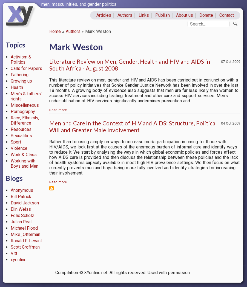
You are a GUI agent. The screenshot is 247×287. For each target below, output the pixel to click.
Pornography (23, 111)
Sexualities (21, 135)
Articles (103, 15)
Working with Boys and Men (25, 163)
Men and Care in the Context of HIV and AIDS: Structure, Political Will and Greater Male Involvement (133, 126)
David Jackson (25, 203)
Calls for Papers (26, 68)
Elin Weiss (21, 209)
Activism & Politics (21, 59)
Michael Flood (24, 228)
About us (184, 15)
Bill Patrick (21, 196)
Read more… (59, 110)
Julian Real (21, 221)
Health (17, 87)
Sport (16, 142)
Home (55, 31)
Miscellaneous (25, 105)
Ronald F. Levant (26, 240)
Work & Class (24, 154)
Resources (21, 129)
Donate (206, 15)
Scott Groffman (25, 247)
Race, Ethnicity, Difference (25, 120)
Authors (124, 15)
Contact (226, 15)
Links (144, 15)
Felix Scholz (23, 215)
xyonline (19, 259)
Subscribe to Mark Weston (51, 188)
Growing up (21, 81)
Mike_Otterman (25, 234)
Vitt (14, 253)
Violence (19, 148)
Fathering (19, 74)
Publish (162, 15)
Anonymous (22, 190)
